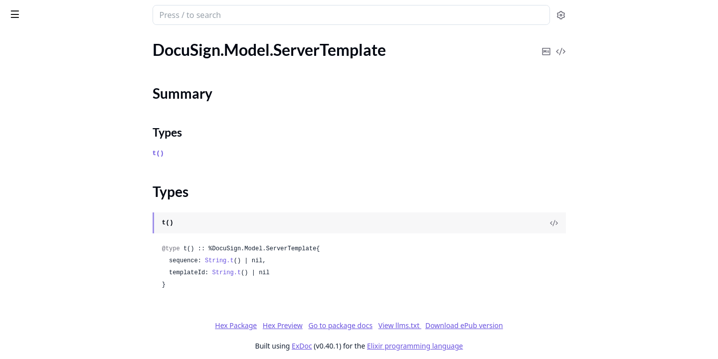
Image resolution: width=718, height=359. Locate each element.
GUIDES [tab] (20, 40)
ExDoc (376, 346)
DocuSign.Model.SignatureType (61, 245)
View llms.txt (474, 325)
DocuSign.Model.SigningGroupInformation (71, 339)
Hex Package (311, 325)
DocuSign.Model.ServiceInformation (69, 124)
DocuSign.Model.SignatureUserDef (67, 272)
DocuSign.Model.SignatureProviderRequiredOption (71, 231)
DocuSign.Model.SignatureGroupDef (70, 218)
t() (233, 153)
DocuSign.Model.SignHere (52, 191)
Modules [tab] (64, 40)
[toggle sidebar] (137, 14)
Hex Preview (357, 325)
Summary (33, 94)
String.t (294, 260)
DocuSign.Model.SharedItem (56, 177)
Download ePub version (539, 325)
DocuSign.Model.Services (50, 151)
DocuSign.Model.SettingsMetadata (67, 164)
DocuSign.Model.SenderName (58, 63)
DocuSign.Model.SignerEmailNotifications (71, 312)
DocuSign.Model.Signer (47, 285)
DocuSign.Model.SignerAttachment (67, 299)
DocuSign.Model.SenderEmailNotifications (71, 49)
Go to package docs (415, 326)
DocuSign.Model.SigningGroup (60, 326)
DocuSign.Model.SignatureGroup (64, 204)
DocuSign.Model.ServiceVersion (61, 137)
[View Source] (629, 223)
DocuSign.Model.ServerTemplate (63, 76)
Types (27, 106)
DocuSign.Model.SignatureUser (61, 258)
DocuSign (28, 10)
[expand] (140, 51)
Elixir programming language (490, 346)
